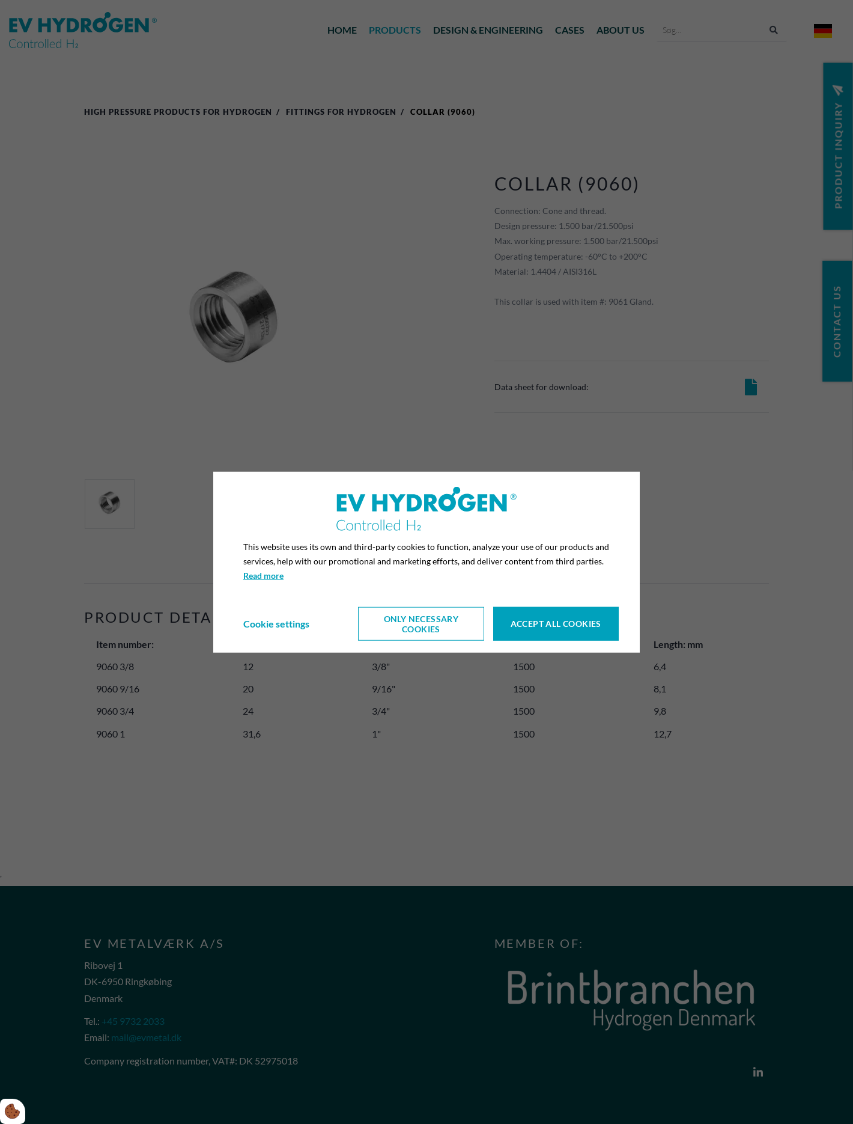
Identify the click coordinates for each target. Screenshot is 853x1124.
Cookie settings (276, 623)
